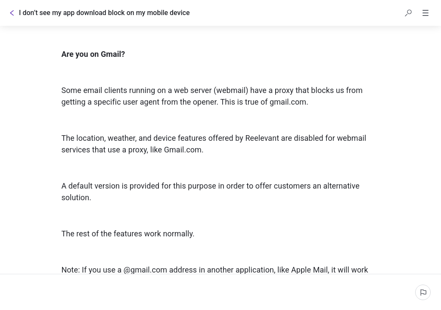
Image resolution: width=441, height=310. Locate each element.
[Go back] (12, 13)
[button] (408, 13)
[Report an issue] (423, 292)
